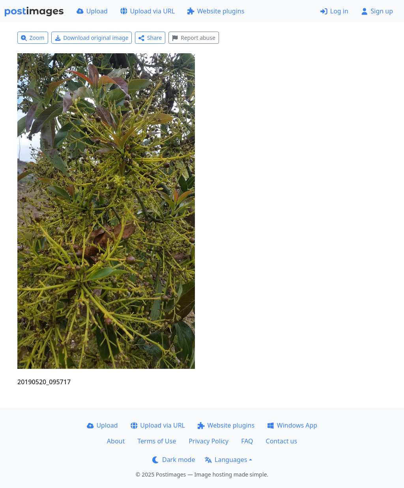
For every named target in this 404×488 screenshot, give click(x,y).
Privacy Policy (208, 441)
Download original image (92, 37)
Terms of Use (156, 441)
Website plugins (215, 11)
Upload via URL (147, 11)
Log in (334, 11)
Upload (92, 11)
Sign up (377, 11)
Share (150, 37)
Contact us (281, 441)
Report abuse (193, 37)
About (116, 441)
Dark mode (173, 459)
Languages (226, 459)
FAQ (247, 441)
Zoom (33, 37)
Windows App (292, 425)
